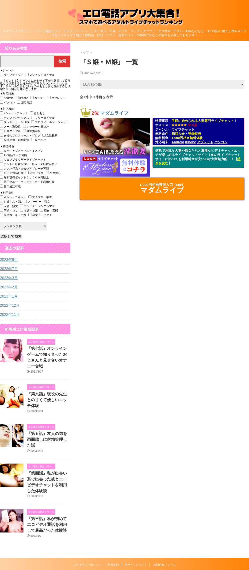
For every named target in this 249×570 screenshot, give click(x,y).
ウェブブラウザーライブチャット (23, 159)
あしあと (37, 113)
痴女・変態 (49, 210)
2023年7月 (8, 269)
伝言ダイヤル (10, 131)
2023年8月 (8, 260)
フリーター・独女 (37, 201)
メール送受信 (10, 126)
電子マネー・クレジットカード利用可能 (27, 182)
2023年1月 (8, 296)
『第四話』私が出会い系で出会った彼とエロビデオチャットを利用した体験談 (48, 458)
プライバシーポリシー (87, 535)
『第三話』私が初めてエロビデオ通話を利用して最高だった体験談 (48, 496)
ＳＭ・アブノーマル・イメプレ (21, 150)
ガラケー (38, 98)
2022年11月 (9, 315)
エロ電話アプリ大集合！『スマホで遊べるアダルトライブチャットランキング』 (124, 545)
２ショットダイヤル (40, 74)
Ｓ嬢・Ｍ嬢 (29, 210)
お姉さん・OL (11, 201)
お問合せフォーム (164, 535)
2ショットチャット (14, 113)
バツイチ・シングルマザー (38, 206)
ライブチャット (183, 129)
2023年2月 (8, 287)
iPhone (190, 142)
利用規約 (113, 535)
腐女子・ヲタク (40, 215)
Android (178, 142)
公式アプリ (34, 173)
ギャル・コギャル (13, 197)
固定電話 (24, 102)
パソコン (220, 142)
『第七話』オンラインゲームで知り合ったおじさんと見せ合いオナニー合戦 (48, 354)
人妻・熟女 (9, 206)
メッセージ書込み (36, 126)
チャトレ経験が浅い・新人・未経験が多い (28, 164)
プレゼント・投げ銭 (14, 122)
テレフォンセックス (14, 117)
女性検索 (49, 135)
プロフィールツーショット (50, 122)
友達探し (53, 173)
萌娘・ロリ (9, 210)
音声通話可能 (10, 186)
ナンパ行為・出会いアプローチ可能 (24, 168)
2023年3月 (8, 278)
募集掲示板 (32, 131)
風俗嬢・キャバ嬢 (13, 215)
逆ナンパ (38, 140)
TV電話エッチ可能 (13, 155)
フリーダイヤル (43, 117)
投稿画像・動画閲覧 (14, 140)
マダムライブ (114, 113)
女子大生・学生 (40, 197)
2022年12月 (9, 305)
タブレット (205, 142)
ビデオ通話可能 (11, 173)
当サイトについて (136, 535)
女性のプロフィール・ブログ (20, 135)
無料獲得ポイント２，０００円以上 (24, 177)
